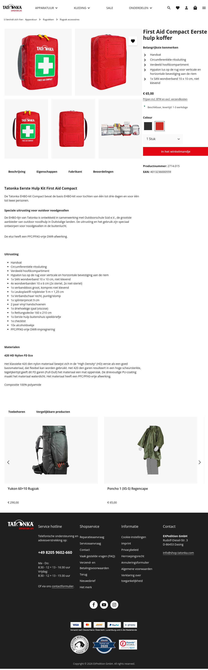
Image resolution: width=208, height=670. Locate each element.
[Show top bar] (204, 9)
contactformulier (61, 588)
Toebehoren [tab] (16, 414)
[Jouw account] (186, 9)
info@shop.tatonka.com (177, 555)
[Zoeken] (169, 9)
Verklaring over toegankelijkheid (141, 577)
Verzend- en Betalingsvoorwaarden (93, 567)
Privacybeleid (129, 552)
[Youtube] (104, 607)
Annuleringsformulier (134, 565)
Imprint (125, 545)
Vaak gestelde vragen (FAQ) (97, 558)
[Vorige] (8, 465)
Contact (84, 552)
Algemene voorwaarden (136, 571)
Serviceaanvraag (90, 545)
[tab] (16, 174)
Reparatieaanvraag (91, 539)
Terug (83, 576)
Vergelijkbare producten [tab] (51, 414)
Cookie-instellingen (133, 539)
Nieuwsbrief (87, 583)
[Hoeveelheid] (163, 137)
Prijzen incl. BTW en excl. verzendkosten (164, 97)
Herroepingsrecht (132, 558)
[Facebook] (94, 607)
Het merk (85, 589)
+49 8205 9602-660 (55, 554)
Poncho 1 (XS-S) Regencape (127, 491)
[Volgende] (199, 465)
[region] (73, 96)
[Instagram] (114, 607)
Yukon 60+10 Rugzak (23, 491)
